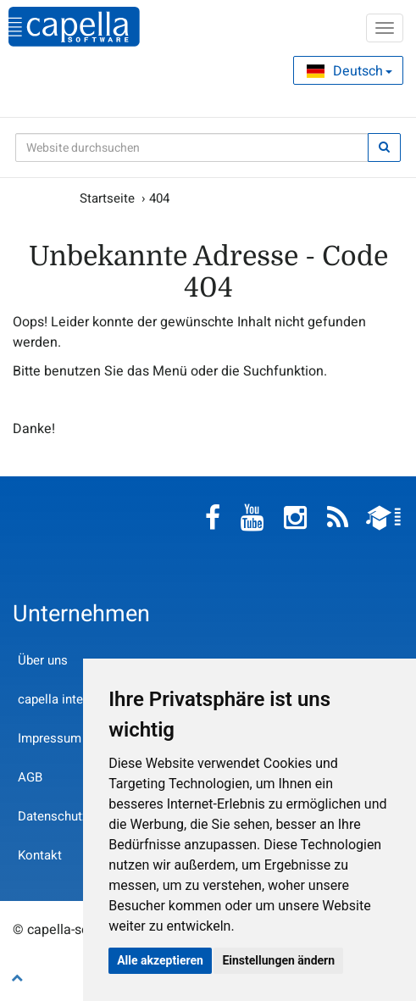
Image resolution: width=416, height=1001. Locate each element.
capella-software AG (74, 27)
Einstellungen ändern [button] (278, 960)
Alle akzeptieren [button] (160, 960)
